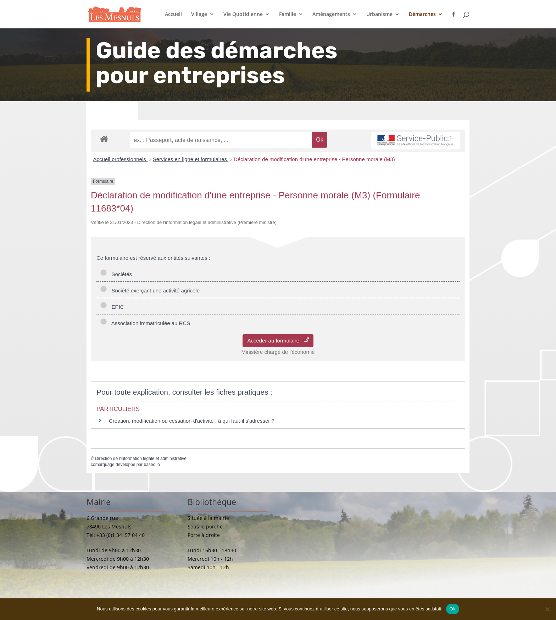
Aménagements (331, 14)
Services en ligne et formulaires (190, 159)
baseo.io (152, 464)
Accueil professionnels (120, 159)
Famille (287, 14)
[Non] (547, 609)
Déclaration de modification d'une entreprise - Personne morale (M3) (314, 159)
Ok (453, 608)
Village (199, 14)
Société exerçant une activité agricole (150, 290)
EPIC (112, 307)
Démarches (422, 14)
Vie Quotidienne (243, 14)
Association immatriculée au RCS (145, 323)
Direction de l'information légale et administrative (141, 458)
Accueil (173, 14)
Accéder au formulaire (277, 341)
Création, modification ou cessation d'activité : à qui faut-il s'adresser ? (191, 421)
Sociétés (116, 274)
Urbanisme (379, 14)
